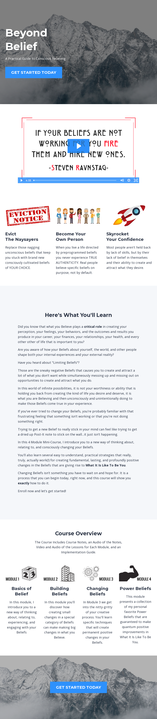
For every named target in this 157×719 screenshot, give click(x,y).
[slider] (75, 180)
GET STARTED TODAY (33, 72)
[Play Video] (21, 180)
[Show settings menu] (128, 180)
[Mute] (121, 180)
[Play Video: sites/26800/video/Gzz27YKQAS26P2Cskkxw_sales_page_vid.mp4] (78, 146)
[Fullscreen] (135, 180)
